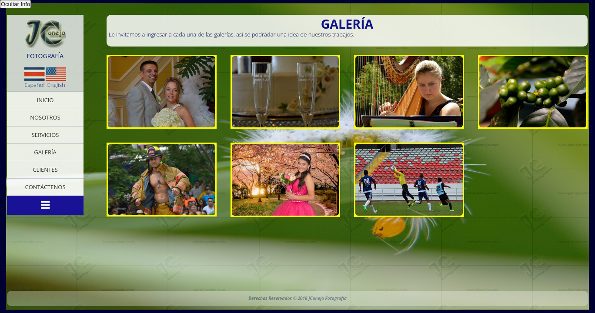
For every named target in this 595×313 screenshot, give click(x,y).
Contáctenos (45, 187)
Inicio (45, 100)
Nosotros (45, 117)
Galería (45, 152)
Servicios (45, 135)
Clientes (45, 169)
